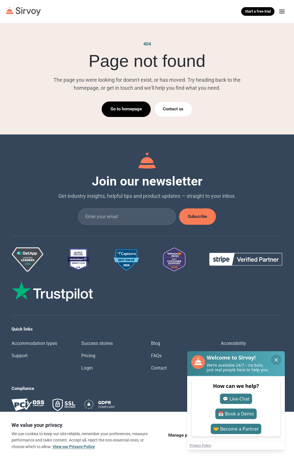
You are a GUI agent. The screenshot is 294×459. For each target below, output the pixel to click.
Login (87, 368)
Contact (159, 368)
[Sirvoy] (23, 11)
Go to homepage (126, 109)
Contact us (173, 109)
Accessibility (233, 343)
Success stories (97, 343)
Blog (155, 343)
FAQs (156, 355)
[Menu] (282, 11)
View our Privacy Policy (74, 446)
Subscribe (197, 216)
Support (19, 355)
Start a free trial (258, 11)
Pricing (88, 355)
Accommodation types (34, 343)
